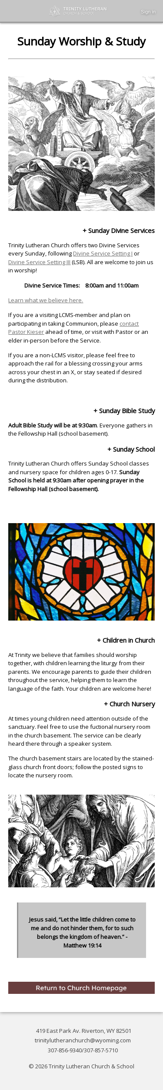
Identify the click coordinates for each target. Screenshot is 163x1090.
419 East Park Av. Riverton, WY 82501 (83, 1031)
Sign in (148, 11)
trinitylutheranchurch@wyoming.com (83, 1040)
